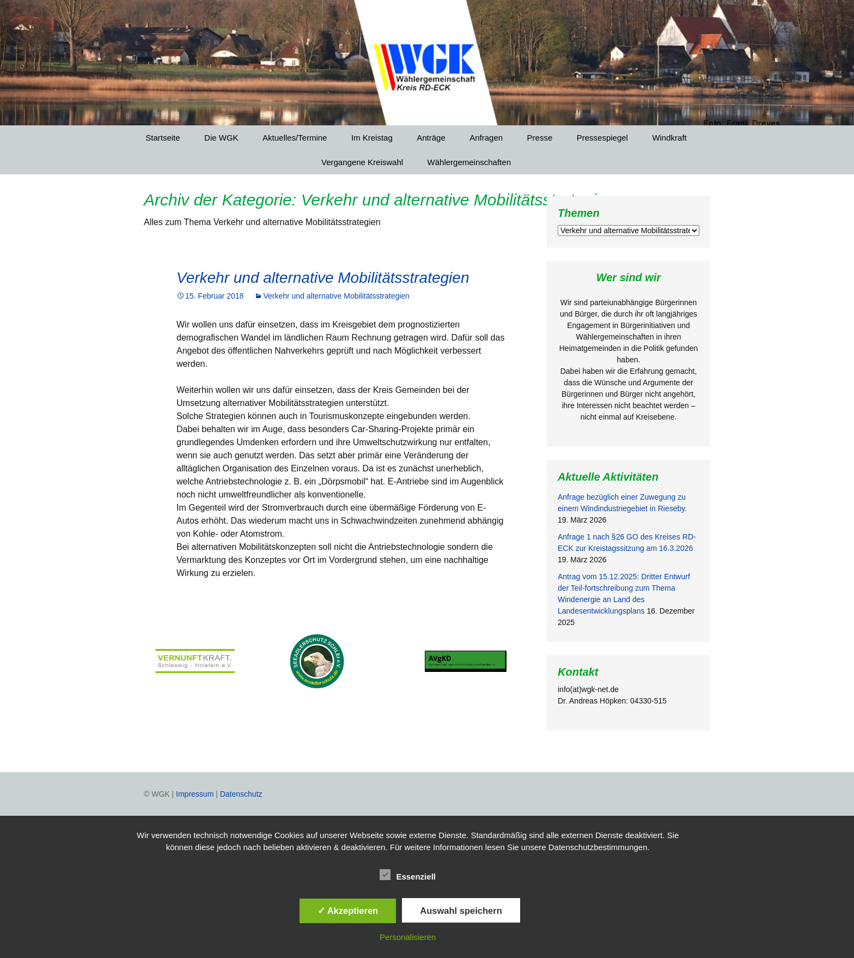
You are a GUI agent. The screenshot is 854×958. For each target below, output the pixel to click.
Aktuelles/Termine (295, 137)
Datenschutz (241, 794)
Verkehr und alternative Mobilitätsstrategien (322, 277)
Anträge (431, 137)
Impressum (194, 794)
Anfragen (486, 137)
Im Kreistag (372, 137)
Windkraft (669, 137)
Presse (540, 137)
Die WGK (221, 137)
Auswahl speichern (461, 910)
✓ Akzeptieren (348, 910)
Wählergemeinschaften (469, 162)
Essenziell (408, 874)
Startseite (162, 137)
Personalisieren (408, 937)
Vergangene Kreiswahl (362, 162)
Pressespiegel (602, 137)
